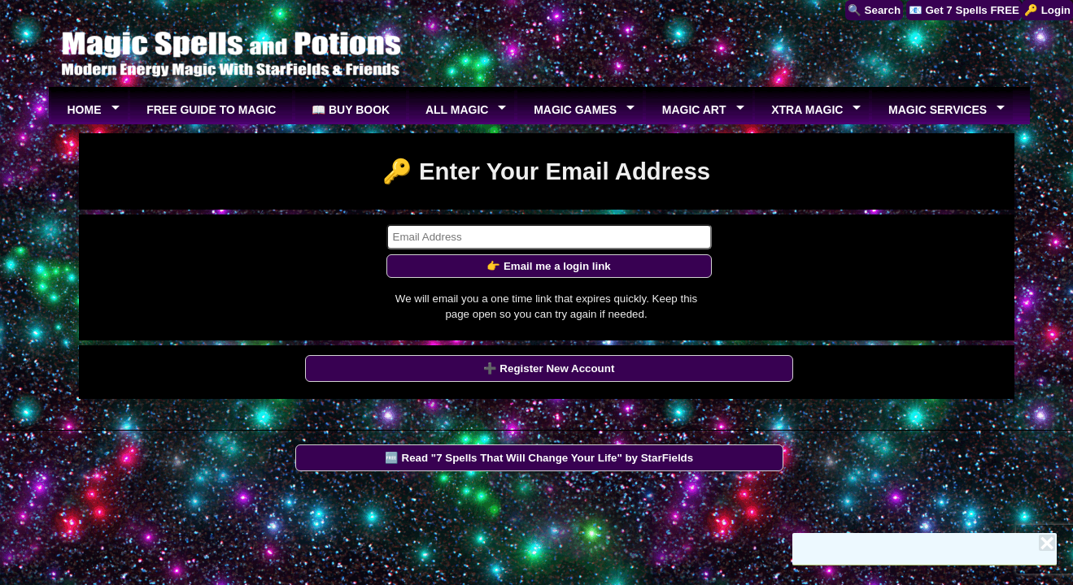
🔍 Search (874, 10)
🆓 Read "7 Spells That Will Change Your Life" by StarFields (539, 458)
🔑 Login (1047, 10)
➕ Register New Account (549, 368)
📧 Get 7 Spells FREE (964, 10)
